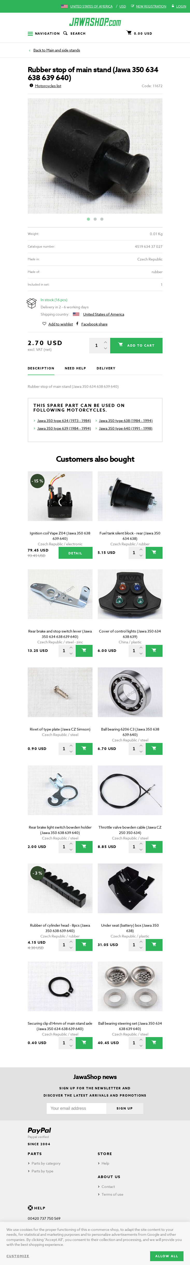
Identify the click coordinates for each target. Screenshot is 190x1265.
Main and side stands (63, 50)
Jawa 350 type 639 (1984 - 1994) (64, 428)
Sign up (125, 1108)
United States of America (91, 6)
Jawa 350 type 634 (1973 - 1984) (64, 420)
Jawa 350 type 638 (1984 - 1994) (126, 420)
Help (105, 1163)
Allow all (166, 1256)
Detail (75, 553)
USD (122, 6)
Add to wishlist (60, 324)
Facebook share (94, 324)
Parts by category (46, 1163)
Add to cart (140, 345)
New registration (148, 6)
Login (178, 6)
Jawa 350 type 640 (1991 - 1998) (125, 428)
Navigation (44, 33)
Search (74, 33)
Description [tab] (41, 368)
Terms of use (112, 1194)
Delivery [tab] (106, 368)
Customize (17, 1256)
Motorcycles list (45, 85)
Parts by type (42, 1171)
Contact (108, 1186)
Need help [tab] (75, 368)
